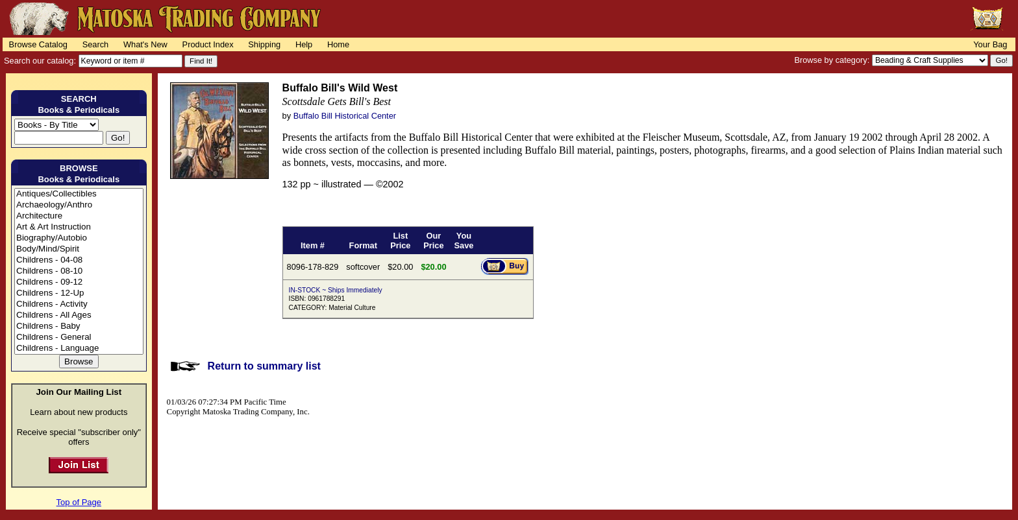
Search (95, 44)
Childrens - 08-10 (79, 271)
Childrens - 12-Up (79, 293)
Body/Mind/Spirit (79, 249)
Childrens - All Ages (79, 315)
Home (338, 44)
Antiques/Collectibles (79, 194)
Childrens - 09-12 (79, 282)
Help (303, 44)
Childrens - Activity (79, 304)
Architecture (79, 216)
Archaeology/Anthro (79, 205)
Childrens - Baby (79, 326)
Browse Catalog (38, 44)
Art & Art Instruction (79, 227)
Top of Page (78, 502)
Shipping (264, 44)
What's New (145, 44)
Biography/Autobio (79, 238)
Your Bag (990, 44)
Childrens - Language (79, 348)
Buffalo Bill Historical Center (344, 116)
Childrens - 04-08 (79, 260)
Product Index (208, 44)
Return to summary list (264, 366)
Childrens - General (79, 337)
